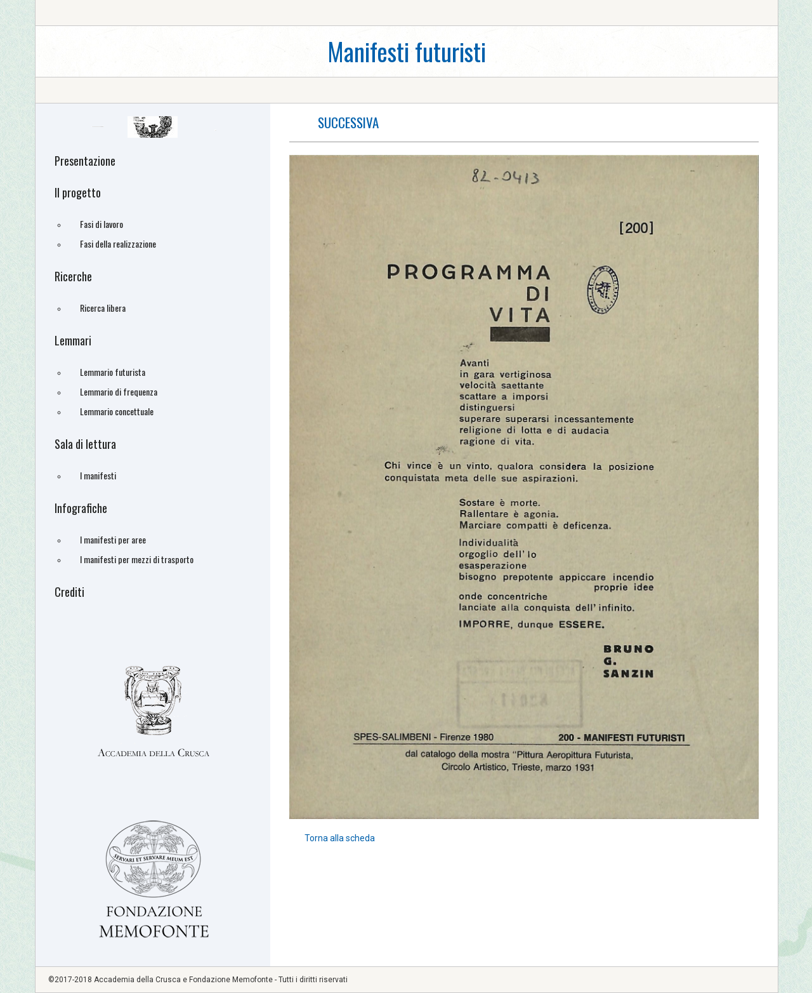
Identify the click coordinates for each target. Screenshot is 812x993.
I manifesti (98, 475)
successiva (348, 122)
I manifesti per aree (113, 539)
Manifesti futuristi (406, 51)
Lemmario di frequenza (118, 391)
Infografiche (81, 508)
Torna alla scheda (339, 838)
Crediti (69, 591)
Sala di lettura (85, 444)
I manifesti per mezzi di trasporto (136, 559)
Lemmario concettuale (117, 411)
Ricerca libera (103, 307)
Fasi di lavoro (101, 223)
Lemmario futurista (112, 371)
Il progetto (78, 192)
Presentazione (85, 160)
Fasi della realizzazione (118, 243)
